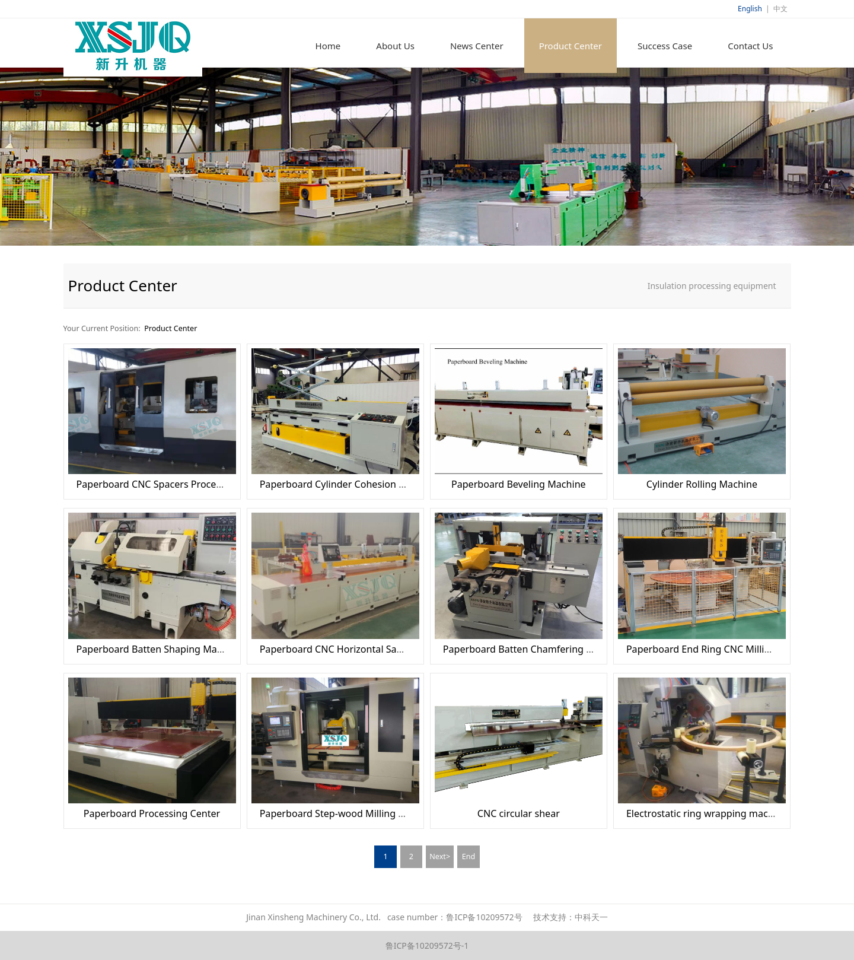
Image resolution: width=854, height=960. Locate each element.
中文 (780, 9)
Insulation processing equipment (712, 285)
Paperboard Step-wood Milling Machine (348, 813)
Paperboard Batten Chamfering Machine (533, 649)
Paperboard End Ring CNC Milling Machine (721, 649)
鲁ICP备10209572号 (484, 917)
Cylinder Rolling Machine (701, 484)
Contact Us (750, 46)
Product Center (570, 46)
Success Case (665, 46)
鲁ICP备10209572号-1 (427, 945)
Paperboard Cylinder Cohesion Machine (348, 484)
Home (328, 46)
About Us (395, 46)
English (750, 9)
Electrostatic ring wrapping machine (707, 813)
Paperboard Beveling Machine (518, 484)
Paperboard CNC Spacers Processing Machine (179, 484)
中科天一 (591, 917)
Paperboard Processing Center (152, 813)
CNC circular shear (518, 813)
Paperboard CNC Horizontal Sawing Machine (359, 649)
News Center (477, 46)
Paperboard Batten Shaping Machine (159, 649)
